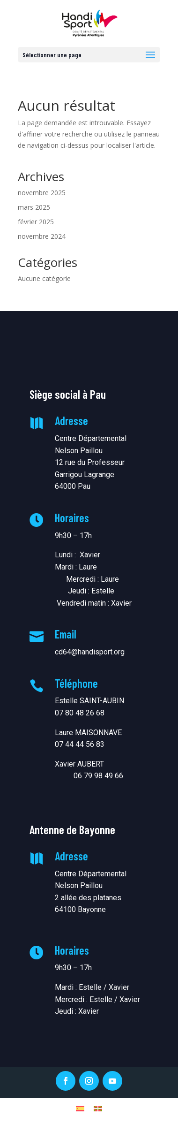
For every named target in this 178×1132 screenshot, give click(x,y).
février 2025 (36, 221)
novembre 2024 (42, 236)
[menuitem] (80, 1108)
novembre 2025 (42, 192)
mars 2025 (34, 207)
